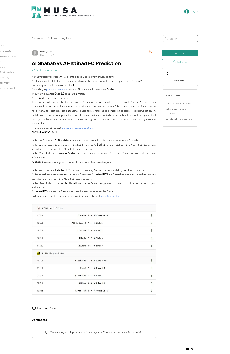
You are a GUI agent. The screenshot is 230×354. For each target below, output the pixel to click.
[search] (180, 38)
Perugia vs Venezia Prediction (178, 103)
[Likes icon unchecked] (34, 308)
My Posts (66, 38)
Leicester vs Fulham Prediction (179, 118)
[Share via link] (50, 308)
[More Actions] (154, 52)
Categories (37, 38)
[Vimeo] (192, 348)
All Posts (52, 38)
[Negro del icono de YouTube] (187, 348)
